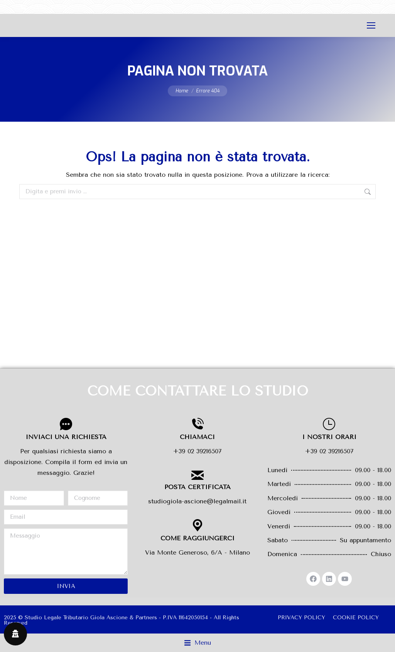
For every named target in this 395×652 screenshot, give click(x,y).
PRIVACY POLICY (301, 617)
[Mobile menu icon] (371, 25)
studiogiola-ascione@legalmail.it (197, 501)
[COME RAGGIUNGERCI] (197, 525)
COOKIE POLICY (356, 617)
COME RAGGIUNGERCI (197, 538)
